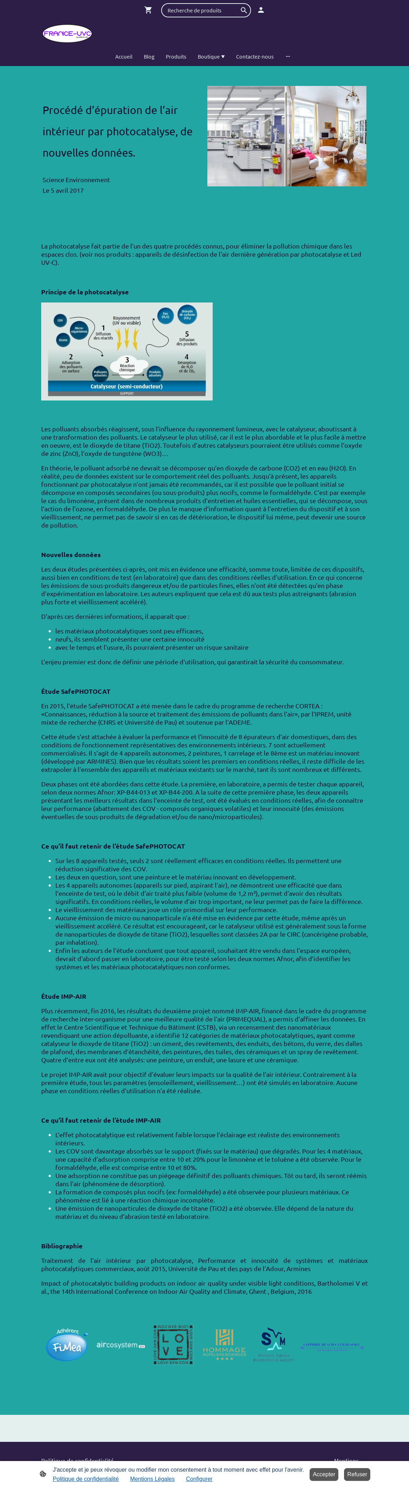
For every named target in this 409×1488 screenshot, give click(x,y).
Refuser (357, 1474)
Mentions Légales (152, 1479)
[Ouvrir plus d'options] (288, 56)
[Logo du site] (67, 33)
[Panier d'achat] (150, 10)
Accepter (324, 1474)
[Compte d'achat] (261, 10)
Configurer (199, 1479)
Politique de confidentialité (86, 1479)
